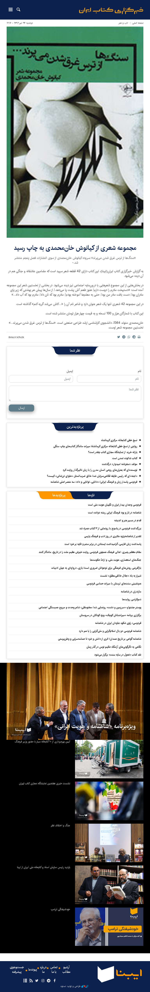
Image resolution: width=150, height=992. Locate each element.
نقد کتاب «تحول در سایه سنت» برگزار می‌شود (117, 655)
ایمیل (70, 371)
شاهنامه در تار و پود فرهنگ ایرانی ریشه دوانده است (114, 512)
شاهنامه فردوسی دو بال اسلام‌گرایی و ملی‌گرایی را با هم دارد (110, 631)
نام (139, 371)
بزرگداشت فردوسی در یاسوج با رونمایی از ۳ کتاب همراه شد (110, 528)
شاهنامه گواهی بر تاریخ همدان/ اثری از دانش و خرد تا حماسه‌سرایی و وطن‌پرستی (99, 639)
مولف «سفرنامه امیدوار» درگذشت (119, 464)
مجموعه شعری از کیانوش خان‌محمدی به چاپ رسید (75, 248)
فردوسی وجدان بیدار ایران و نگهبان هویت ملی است (114, 505)
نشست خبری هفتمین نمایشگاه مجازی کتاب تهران (44, 783)
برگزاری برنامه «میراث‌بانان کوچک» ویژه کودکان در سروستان (110, 615)
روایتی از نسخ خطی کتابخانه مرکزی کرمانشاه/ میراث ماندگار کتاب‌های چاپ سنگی (95, 446)
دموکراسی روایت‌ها (131, 599)
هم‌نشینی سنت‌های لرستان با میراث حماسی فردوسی (114, 583)
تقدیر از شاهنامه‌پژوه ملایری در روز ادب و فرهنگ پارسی (112, 536)
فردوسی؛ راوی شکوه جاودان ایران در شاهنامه (118, 623)
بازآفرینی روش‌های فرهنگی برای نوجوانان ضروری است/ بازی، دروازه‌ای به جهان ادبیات (96, 568)
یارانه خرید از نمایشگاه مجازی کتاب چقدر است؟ (112, 452)
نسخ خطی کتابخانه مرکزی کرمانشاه (119, 440)
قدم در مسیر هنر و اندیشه (127, 520)
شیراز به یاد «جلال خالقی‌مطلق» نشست (120, 576)
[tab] (91, 495)
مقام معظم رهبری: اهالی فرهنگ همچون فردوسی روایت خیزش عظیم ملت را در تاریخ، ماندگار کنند (90, 552)
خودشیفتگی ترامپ (60, 909)
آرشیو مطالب (66, 969)
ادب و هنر (123, 23)
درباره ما (43, 969)
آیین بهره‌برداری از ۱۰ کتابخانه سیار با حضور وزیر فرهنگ (42, 741)
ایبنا (111, 11)
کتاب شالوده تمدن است (124, 458)
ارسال (21, 408)
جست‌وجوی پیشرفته (17, 969)
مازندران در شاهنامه (131, 591)
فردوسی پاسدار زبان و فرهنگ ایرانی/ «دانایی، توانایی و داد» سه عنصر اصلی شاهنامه (94, 482)
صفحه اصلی (137, 23)
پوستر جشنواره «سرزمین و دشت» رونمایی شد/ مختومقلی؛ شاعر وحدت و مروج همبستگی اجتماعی (90, 607)
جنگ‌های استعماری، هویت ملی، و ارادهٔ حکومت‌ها (115, 560)
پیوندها (32, 969)
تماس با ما (53, 969)
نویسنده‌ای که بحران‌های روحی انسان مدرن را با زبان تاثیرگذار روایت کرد (100, 470)
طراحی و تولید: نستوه (74, 986)
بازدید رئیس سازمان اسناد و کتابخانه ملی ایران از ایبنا (43, 867)
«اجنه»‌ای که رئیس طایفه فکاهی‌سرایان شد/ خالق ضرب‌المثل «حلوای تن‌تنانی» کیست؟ (92, 476)
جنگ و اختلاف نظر (60, 825)
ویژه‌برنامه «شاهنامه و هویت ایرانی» (95, 726)
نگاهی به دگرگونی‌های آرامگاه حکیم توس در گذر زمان (114, 647)
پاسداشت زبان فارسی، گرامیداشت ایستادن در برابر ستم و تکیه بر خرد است (103, 544)
